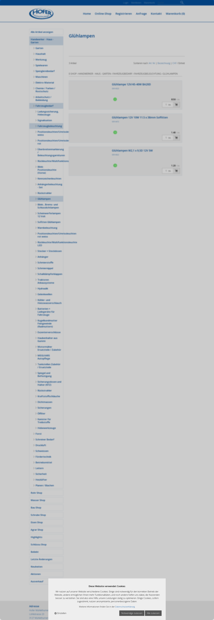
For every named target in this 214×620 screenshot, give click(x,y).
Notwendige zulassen (131, 613)
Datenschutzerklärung (125, 606)
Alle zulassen (153, 613)
